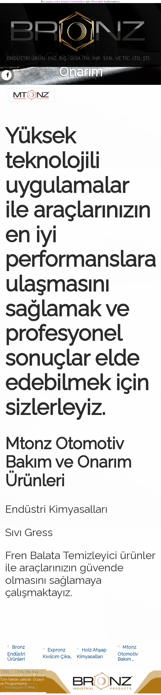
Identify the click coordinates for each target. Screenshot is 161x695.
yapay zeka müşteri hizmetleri (65, 1)
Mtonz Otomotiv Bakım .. (128, 653)
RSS (6, 671)
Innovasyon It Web (19, 688)
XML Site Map (28, 671)
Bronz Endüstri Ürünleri (16, 653)
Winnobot (97, 1)
